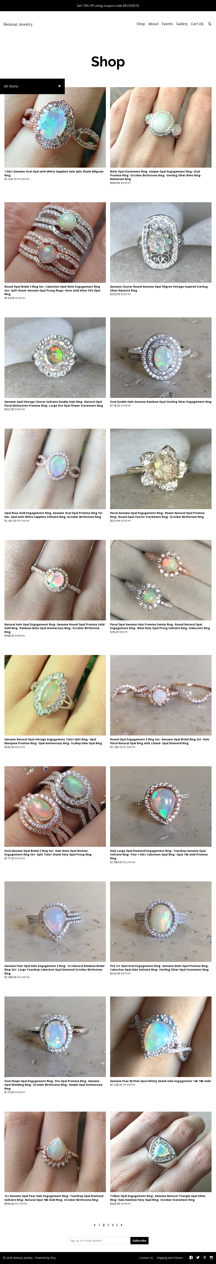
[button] (32, 86)
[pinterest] (204, 1258)
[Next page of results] (121, 1225)
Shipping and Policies (170, 1258)
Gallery (182, 23)
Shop (141, 23)
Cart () (197, 23)
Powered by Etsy (45, 1258)
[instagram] (211, 1258)
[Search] (209, 24)
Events (167, 23)
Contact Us (146, 1258)
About (153, 23)
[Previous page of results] (95, 1225)
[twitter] (198, 1258)
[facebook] (191, 1258)
